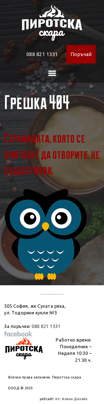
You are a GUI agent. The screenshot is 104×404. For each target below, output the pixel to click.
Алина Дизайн (74, 399)
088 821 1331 (42, 54)
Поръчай (81, 54)
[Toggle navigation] (52, 73)
